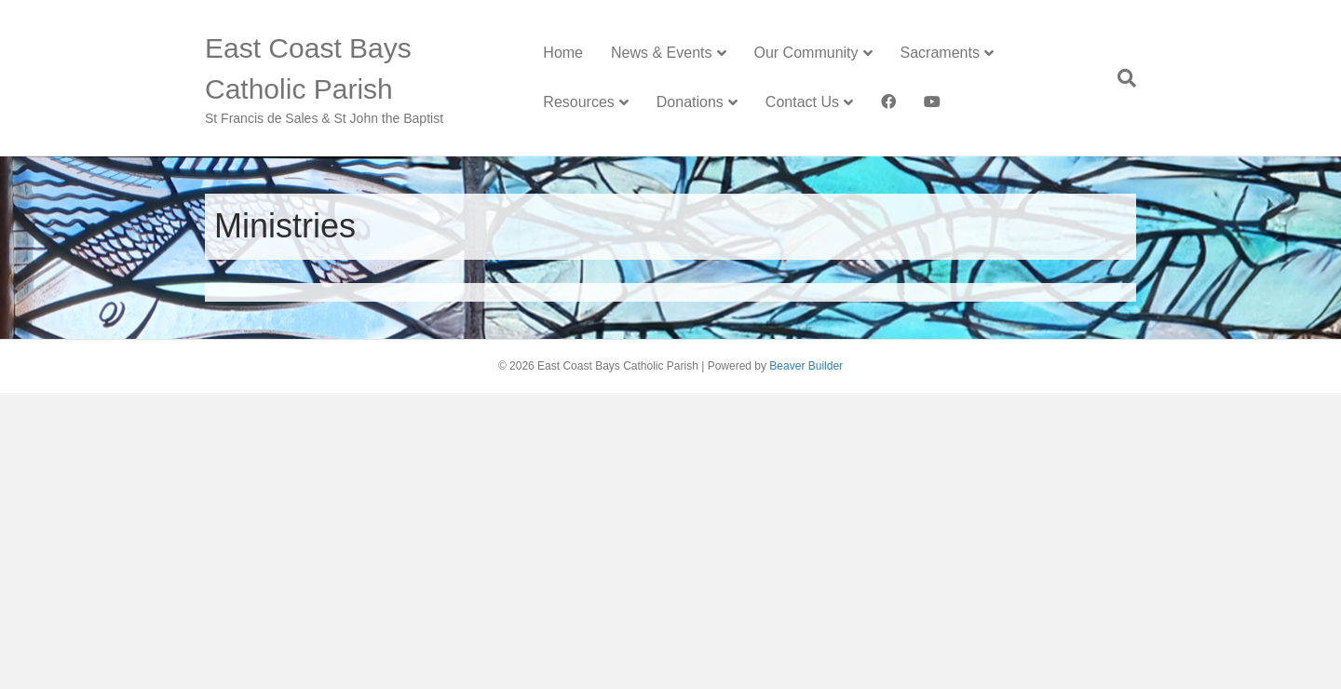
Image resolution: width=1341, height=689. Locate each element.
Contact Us (802, 102)
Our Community (806, 53)
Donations (690, 102)
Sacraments (940, 53)
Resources (578, 102)
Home (563, 53)
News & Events (661, 53)
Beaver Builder (806, 365)
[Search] (1120, 78)
